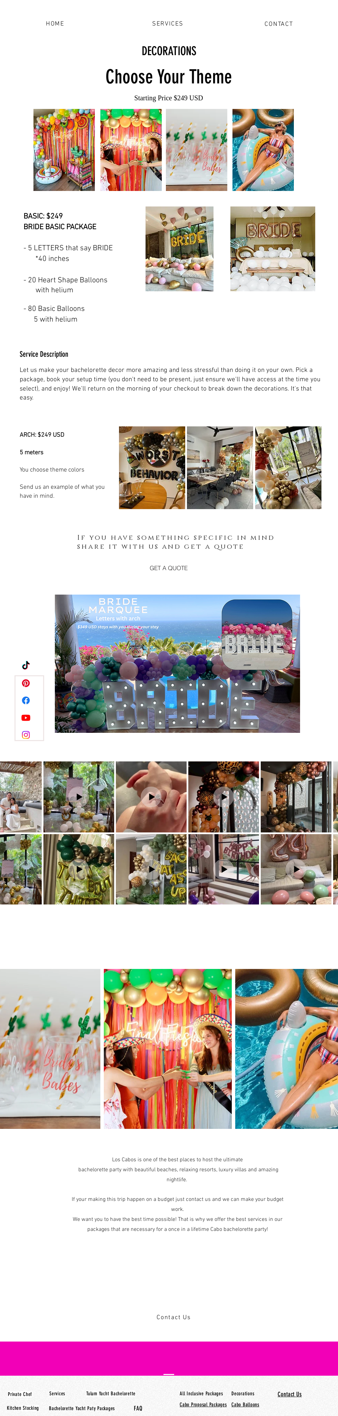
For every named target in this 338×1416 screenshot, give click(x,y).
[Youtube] (26, 717)
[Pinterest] (26, 683)
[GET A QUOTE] (168, 568)
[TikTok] (26, 666)
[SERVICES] (168, 24)
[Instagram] (26, 735)
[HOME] (55, 24)
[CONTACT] (279, 24)
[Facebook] (26, 700)
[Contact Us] (174, 1317)
